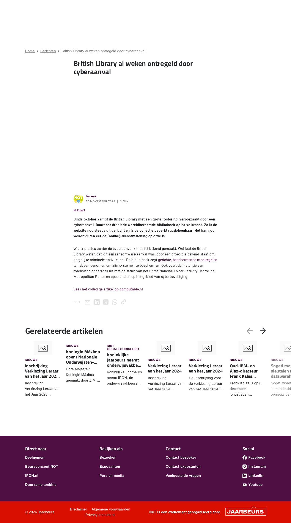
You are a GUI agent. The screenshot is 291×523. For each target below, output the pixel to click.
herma (91, 196)
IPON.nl (31, 475)
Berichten (48, 51)
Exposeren (49, 6)
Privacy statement (100, 515)
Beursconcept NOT (41, 466)
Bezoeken (32, 6)
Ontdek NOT (195, 22)
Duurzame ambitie (41, 485)
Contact (260, 6)
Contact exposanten (183, 466)
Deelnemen (35, 457)
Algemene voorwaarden (111, 509)
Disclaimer (78, 509)
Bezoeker (107, 457)
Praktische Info (253, 22)
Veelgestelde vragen (183, 475)
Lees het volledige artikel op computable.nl (108, 289)
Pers (247, 6)
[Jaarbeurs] (245, 511)
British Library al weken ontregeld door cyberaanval (103, 51)
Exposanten (109, 466)
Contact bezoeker (181, 457)
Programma (223, 22)
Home (171, 22)
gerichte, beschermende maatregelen (187, 260)
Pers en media (111, 475)
